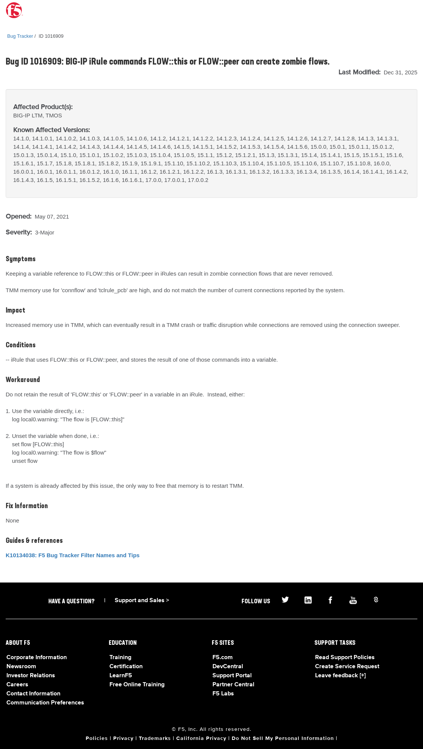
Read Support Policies (345, 658)
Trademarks (155, 738)
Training (120, 658)
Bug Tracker (20, 36)
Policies (97, 738)
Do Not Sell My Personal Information (283, 738)
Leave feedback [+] (340, 676)
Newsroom (21, 667)
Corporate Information (36, 658)
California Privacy (201, 738)
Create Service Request (347, 667)
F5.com (222, 658)
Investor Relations (30, 676)
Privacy (123, 738)
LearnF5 (120, 676)
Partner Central (233, 685)
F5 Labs (223, 694)
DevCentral (227, 667)
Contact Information (33, 694)
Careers (17, 685)
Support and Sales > (142, 601)
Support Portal (232, 676)
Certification (126, 667)
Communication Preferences (45, 703)
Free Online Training (137, 685)
